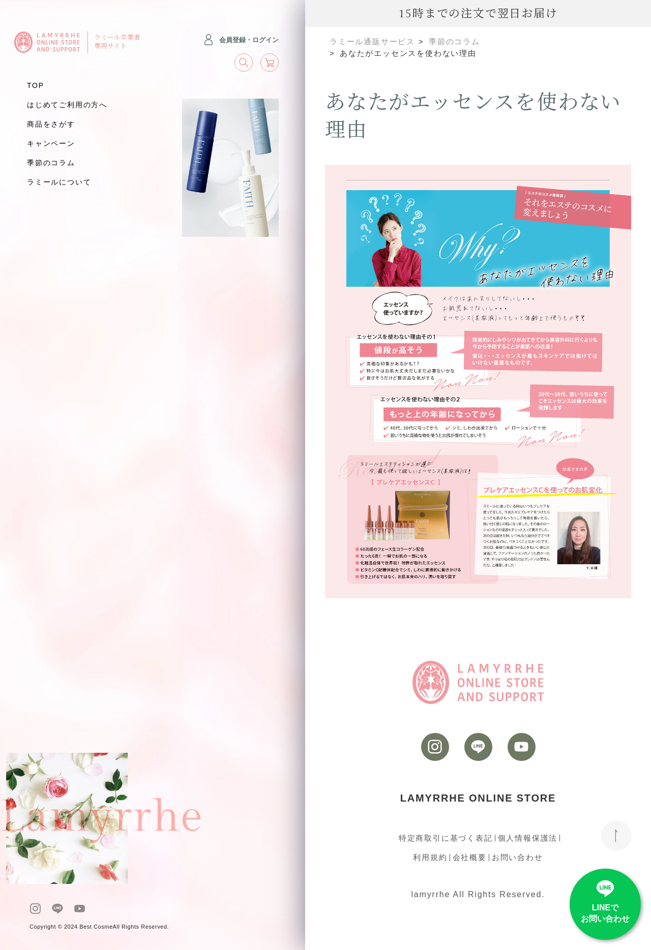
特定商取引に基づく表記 (446, 838)
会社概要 (470, 857)
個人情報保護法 (528, 838)
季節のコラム (51, 163)
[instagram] (35, 908)
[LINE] (57, 908)
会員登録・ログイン (241, 39)
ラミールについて (59, 182)
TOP (35, 85)
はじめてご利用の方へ (67, 105)
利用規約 (430, 857)
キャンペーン (51, 143)
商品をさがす (51, 124)
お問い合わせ (517, 857)
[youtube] (79, 908)
